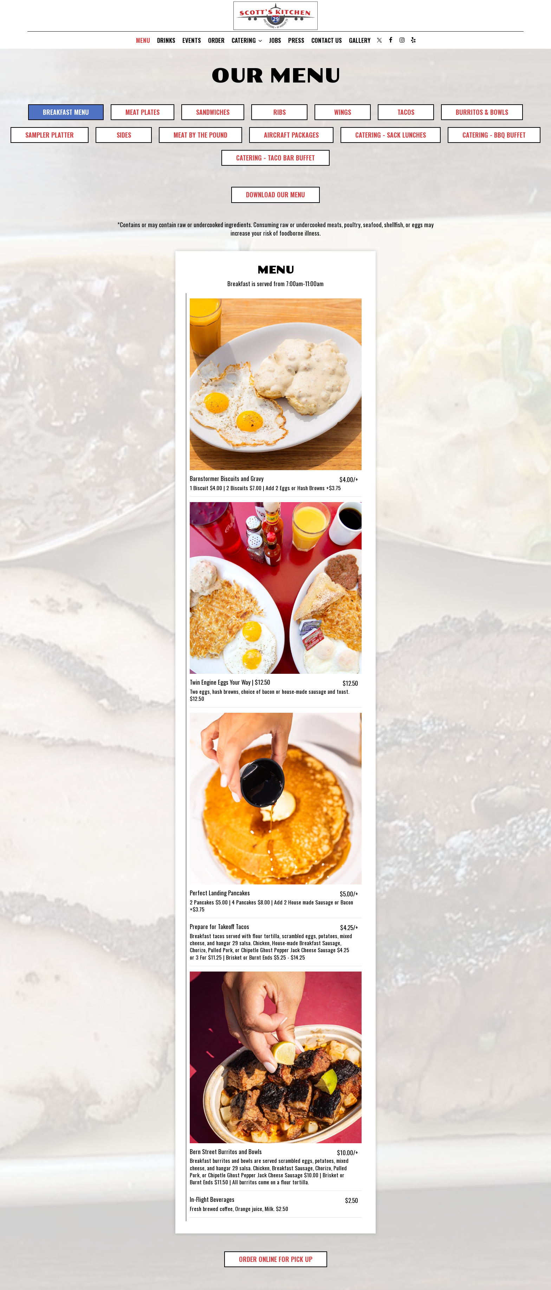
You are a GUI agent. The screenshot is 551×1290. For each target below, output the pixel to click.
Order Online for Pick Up (268, 1261)
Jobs (275, 40)
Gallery (359, 40)
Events (191, 40)
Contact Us (326, 40)
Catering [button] (247, 40)
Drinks (166, 40)
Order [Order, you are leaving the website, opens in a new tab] (216, 40)
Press (296, 40)
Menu (143, 40)
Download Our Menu (268, 196)
